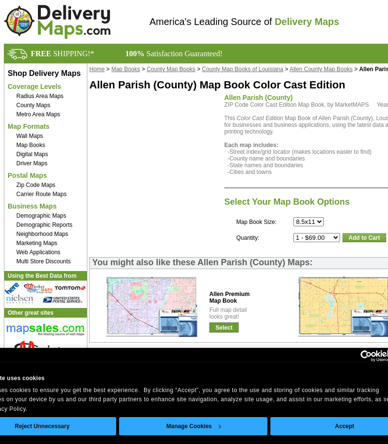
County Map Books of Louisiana (242, 69)
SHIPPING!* (62, 53)
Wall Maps (29, 136)
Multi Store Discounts (43, 261)
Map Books (30, 145)
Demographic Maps (41, 215)
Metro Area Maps (38, 114)
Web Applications (38, 252)
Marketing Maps (36, 243)
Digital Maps (32, 154)
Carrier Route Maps (41, 194)
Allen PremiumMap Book (229, 297)
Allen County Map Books (321, 69)
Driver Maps (32, 163)
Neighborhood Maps (42, 234)
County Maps (33, 105)
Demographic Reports (44, 225)
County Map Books (170, 69)
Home (97, 69)
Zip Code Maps (35, 185)
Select (224, 327)
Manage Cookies (193, 426)
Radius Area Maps (39, 96)
